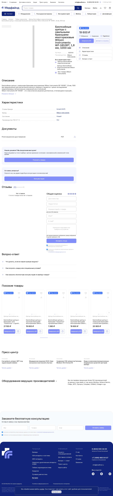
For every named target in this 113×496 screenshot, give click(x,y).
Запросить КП (86, 41)
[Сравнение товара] (19, 297)
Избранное (83, 36)
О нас (78, 452)
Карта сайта (62, 467)
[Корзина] (109, 8)
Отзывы (78, 459)
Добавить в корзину (102, 41)
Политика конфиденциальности (40, 483)
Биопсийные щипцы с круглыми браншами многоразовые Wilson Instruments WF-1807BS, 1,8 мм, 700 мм (34, 323)
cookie (42, 489)
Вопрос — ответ (64, 461)
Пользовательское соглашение (61, 483)
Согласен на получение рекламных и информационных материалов (57, 246)
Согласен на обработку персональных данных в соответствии (28, 432)
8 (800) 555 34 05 (99, 449)
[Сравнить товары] (100, 8)
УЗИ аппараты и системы (41, 455)
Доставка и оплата (25, 2)
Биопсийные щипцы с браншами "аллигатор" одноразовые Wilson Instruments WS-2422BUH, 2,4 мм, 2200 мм (56, 324)
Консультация (39, 179)
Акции (35, 2)
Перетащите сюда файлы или (61, 228)
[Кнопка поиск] (78, 8)
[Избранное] (105, 8)
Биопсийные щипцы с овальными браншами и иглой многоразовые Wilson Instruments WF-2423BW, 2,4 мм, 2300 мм (101, 324)
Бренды (87, 8)
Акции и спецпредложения (64, 453)
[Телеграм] (93, 474)
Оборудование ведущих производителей (29, 380)
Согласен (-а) (56, 492)
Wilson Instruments (71, 56)
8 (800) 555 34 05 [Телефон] (93, 2)
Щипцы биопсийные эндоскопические (16, 316)
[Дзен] (101, 474)
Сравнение (94, 36)
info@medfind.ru (80, 2)
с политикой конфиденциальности (57, 252)
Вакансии (53, 2)
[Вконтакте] (110, 474)
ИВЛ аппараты (37, 459)
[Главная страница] (10, 8)
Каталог (35, 478)
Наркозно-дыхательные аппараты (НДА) (44, 463)
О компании (13, 2)
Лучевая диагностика (39, 474)
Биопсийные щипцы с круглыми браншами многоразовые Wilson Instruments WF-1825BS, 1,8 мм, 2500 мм (78, 323)
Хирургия (35, 471)
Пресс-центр (44, 2)
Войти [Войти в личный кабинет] (95, 8)
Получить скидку (39, 160)
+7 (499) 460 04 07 (100, 458)
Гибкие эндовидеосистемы (41, 467)
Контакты (61, 2)
